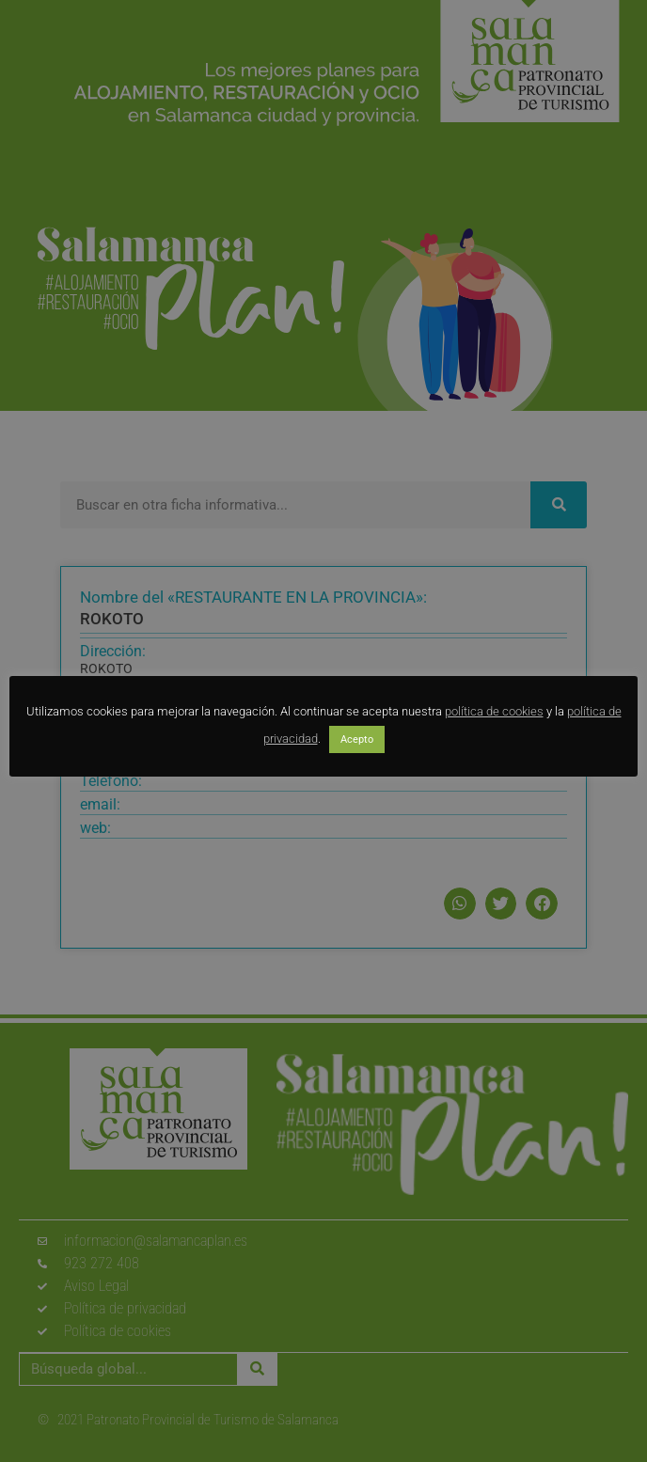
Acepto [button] (356, 739)
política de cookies (494, 711)
